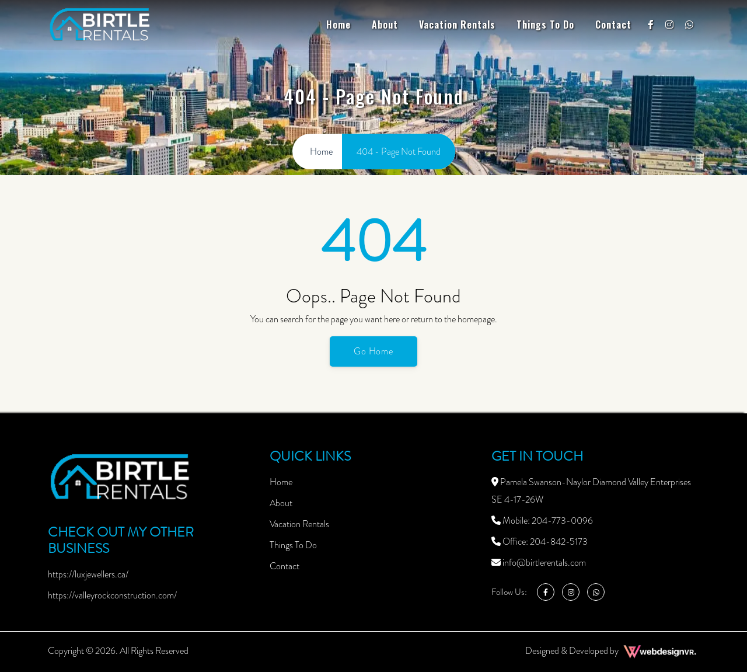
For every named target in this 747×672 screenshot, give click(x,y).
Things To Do (545, 25)
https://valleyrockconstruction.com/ (112, 595)
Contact (613, 25)
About (385, 25)
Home (338, 25)
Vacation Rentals (457, 25)
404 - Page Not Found (399, 151)
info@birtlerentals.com (538, 562)
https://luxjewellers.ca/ (88, 574)
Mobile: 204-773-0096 (542, 520)
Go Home (374, 351)
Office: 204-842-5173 (539, 541)
